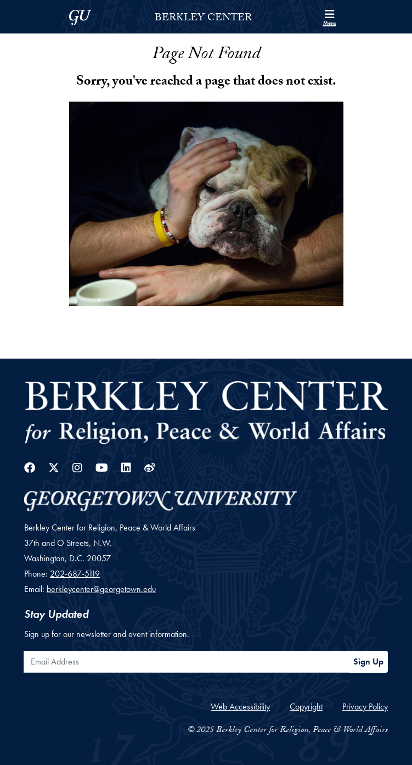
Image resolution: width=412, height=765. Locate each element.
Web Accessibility (240, 706)
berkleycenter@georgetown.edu (101, 589)
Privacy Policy (365, 706)
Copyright (306, 706)
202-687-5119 (75, 573)
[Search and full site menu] (329, 16)
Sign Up (368, 661)
